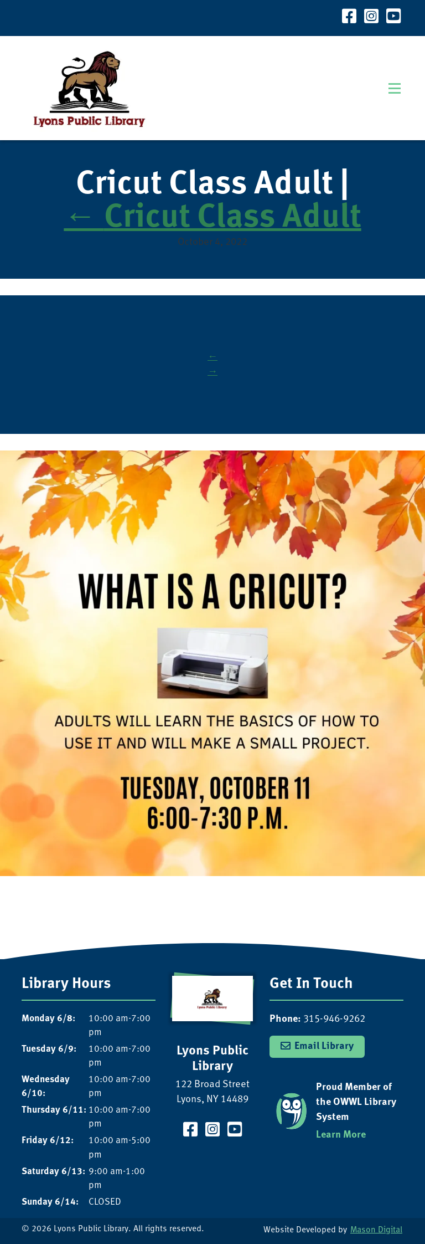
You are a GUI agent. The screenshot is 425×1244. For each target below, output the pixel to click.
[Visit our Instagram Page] (371, 18)
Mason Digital (376, 1230)
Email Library (324, 1046)
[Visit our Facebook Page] (349, 18)
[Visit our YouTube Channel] (393, 18)
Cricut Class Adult (212, 218)
